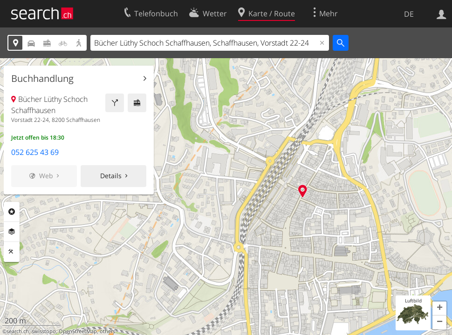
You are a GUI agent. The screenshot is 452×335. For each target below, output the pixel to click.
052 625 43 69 (35, 152)
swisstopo (44, 331)
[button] (439, 308)
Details (111, 175)
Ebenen (12, 231)
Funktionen (12, 251)
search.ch (18, 331)
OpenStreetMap (78, 331)
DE (409, 14)
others (107, 331)
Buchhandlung (42, 78)
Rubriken (12, 211)
